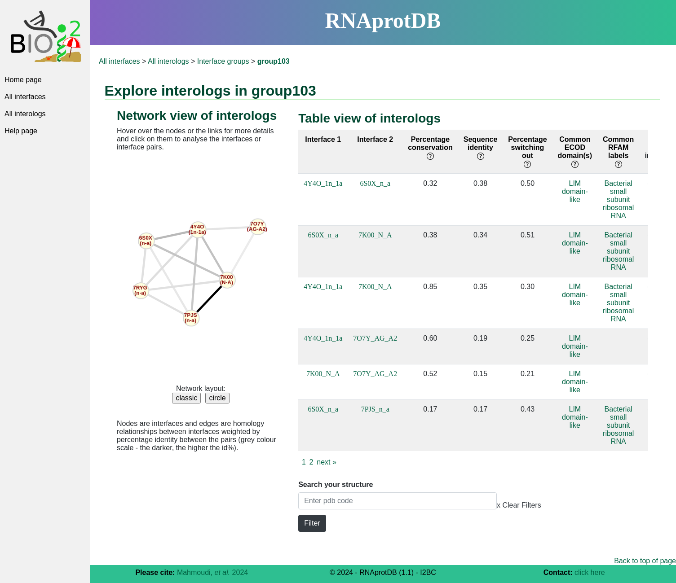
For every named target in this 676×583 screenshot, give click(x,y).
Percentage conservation (430, 147)
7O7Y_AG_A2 (375, 338)
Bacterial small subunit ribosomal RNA (618, 199)
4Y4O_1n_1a (323, 183)
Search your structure (335, 484)
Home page (23, 79)
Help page (20, 131)
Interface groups (223, 61)
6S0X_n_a (375, 183)
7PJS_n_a (375, 409)
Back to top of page (645, 561)
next (326, 462)
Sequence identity (481, 147)
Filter (312, 523)
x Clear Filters (519, 505)
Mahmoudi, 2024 (212, 572)
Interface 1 (323, 139)
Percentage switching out (527, 151)
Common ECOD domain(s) (575, 151)
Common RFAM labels (618, 151)
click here (589, 572)
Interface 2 (375, 139)
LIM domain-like (575, 191)
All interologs (25, 114)
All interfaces (25, 97)
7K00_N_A (375, 235)
